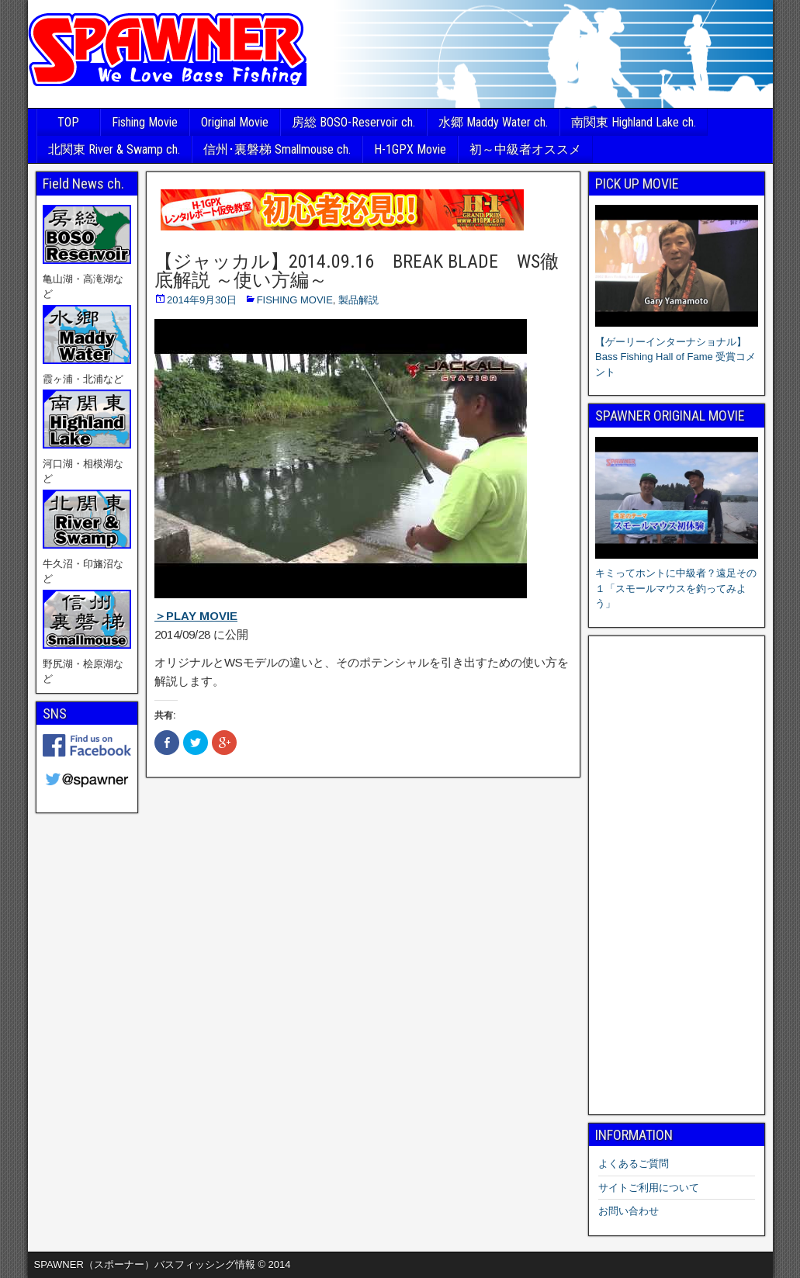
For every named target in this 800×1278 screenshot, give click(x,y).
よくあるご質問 (633, 1163)
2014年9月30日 (202, 300)
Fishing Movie (145, 122)
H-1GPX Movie (410, 149)
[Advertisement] (676, 875)
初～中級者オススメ (525, 149)
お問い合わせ (628, 1211)
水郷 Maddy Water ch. (493, 122)
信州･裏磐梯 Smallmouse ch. (277, 149)
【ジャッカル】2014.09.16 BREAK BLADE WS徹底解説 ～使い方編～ (356, 271)
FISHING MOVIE (295, 300)
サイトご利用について (648, 1187)
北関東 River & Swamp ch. (114, 149)
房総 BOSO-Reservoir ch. (353, 122)
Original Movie (234, 122)
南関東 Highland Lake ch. (633, 122)
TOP (68, 122)
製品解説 (358, 300)
